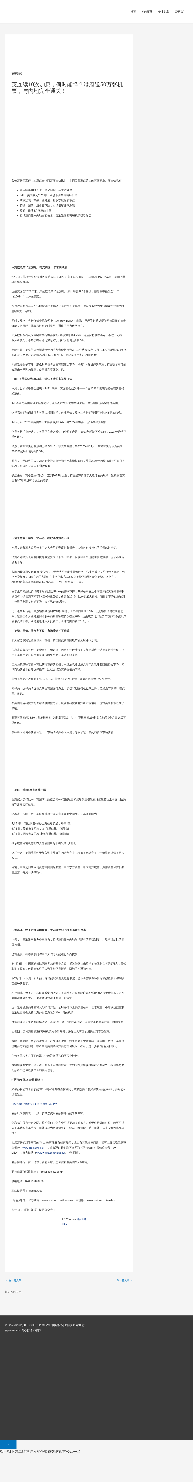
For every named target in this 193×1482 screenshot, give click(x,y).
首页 (133, 12)
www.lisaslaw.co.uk (34, 1148)
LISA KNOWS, (16, 1326)
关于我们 (179, 12)
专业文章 (163, 12)
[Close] (8, 1445)
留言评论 (81, 1219)
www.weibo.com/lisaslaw (51, 1153)
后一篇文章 (124, 1281)
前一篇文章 (14, 1281)
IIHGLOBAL (15, 1331)
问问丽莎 (146, 12)
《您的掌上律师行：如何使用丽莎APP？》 (38, 1104)
